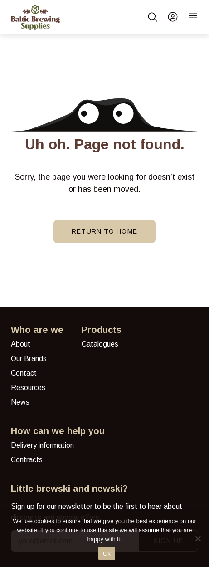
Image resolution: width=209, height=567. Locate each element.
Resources (28, 387)
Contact (24, 373)
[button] (152, 17)
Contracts (27, 460)
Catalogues (100, 344)
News (20, 402)
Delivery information (42, 445)
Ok (107, 553)
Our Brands (29, 358)
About (20, 344)
